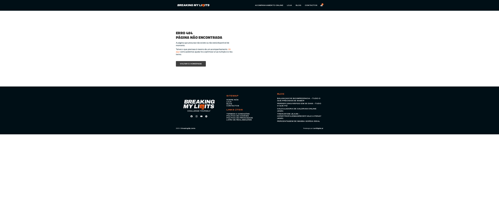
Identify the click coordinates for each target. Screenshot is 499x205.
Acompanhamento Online (269, 5)
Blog (298, 5)
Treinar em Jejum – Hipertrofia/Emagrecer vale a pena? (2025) (299, 116)
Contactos (311, 5)
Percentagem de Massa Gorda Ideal (298, 121)
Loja (289, 5)
